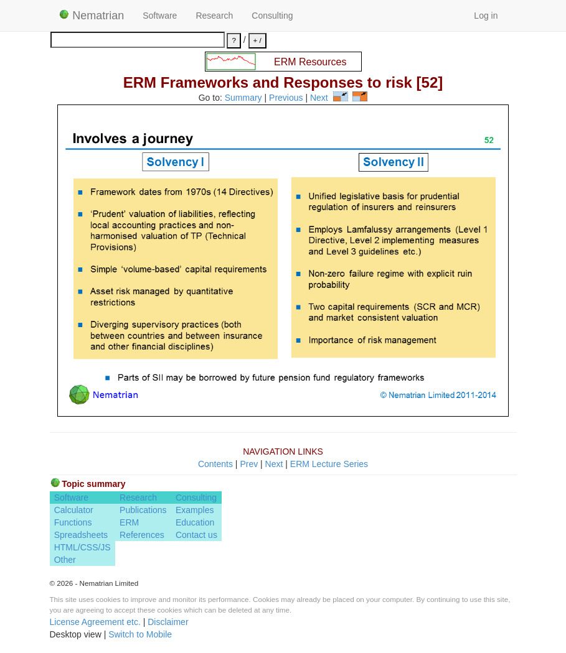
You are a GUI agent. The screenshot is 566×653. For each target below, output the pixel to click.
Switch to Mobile (140, 634)
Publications (143, 510)
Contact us (196, 535)
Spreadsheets (81, 535)
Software (160, 16)
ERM (129, 522)
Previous (286, 98)
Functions (73, 522)
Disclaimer (168, 622)
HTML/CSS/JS (82, 547)
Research (214, 16)
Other (65, 560)
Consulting (272, 16)
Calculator (73, 510)
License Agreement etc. (95, 622)
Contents (215, 464)
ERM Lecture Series (329, 464)
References (142, 535)
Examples (195, 510)
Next (319, 98)
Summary (243, 98)
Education (195, 522)
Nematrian (92, 15)
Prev (249, 464)
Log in (486, 16)
